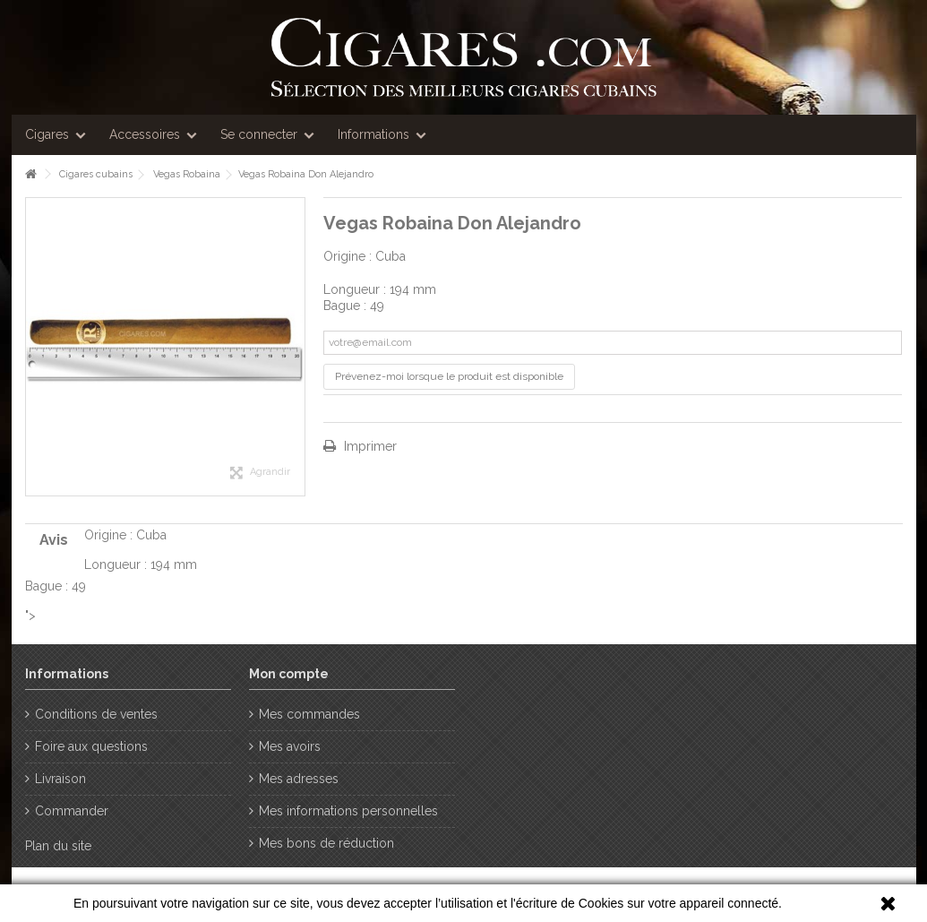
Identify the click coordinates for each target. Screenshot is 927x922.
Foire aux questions (91, 746)
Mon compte (289, 674)
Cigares (47, 134)
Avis (53, 539)
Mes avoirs (290, 746)
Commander (71, 811)
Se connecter (258, 134)
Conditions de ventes (96, 714)
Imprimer (368, 446)
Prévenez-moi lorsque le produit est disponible (449, 376)
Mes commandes (309, 714)
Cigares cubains (96, 174)
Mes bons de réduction (326, 843)
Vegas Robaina (186, 174)
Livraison (60, 778)
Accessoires (144, 134)
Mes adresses (299, 778)
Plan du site (58, 846)
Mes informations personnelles (348, 811)
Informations (373, 134)
